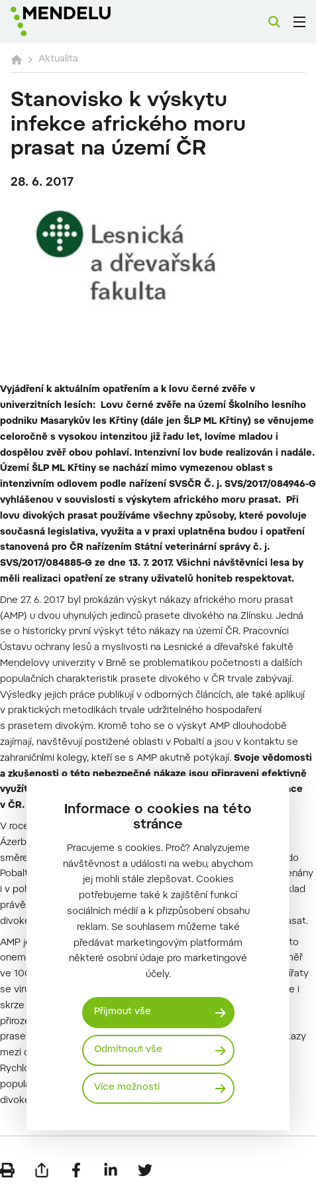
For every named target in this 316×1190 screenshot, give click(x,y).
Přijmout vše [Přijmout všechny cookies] (122, 1012)
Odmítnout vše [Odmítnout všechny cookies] (128, 1050)
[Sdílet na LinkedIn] (110, 1170)
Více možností (127, 1087)
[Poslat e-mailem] (41, 1170)
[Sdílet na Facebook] (76, 1170)
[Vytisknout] (7, 1170)
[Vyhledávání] (274, 22)
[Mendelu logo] (77, 21)
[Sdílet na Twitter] (145, 1170)
